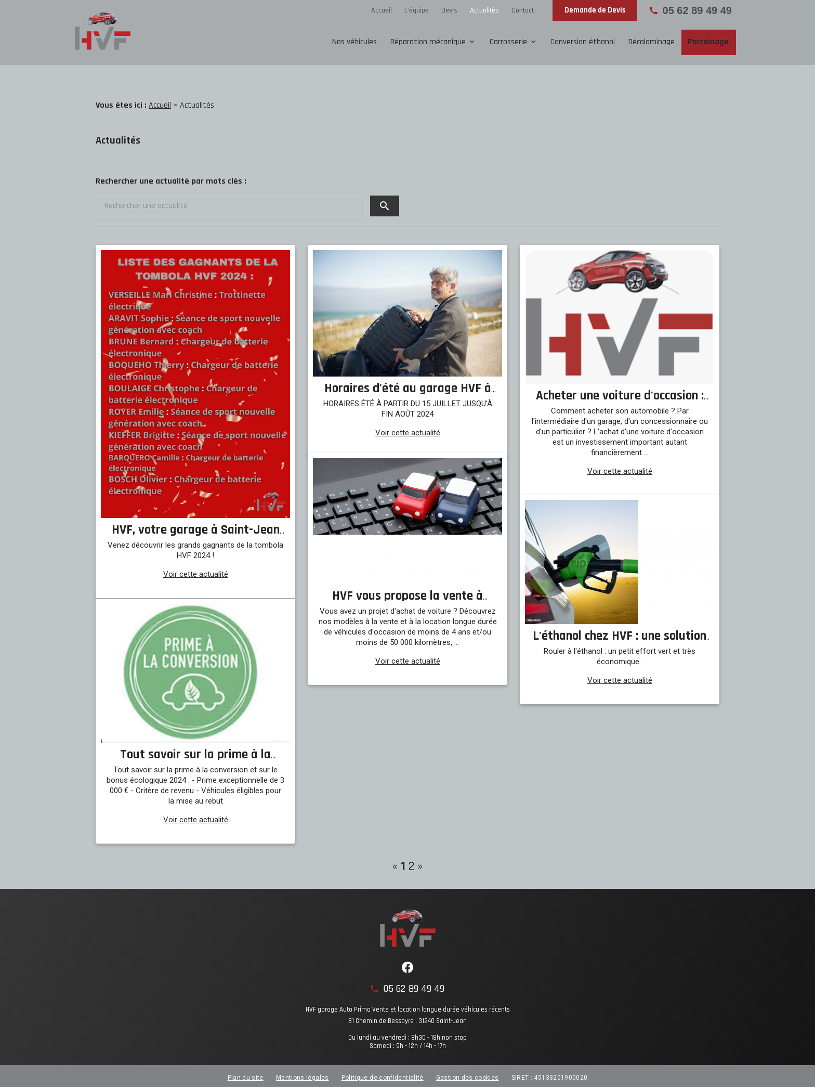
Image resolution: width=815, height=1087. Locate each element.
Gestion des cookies (467, 1074)
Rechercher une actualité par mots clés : (171, 177)
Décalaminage (651, 41)
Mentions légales (302, 1074)
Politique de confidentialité (382, 1074)
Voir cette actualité (195, 570)
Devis (449, 10)
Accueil (381, 10)
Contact (522, 10)
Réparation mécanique (428, 41)
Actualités (484, 10)
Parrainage (708, 41)
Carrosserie (508, 41)
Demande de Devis (594, 10)
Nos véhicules (354, 41)
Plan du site (246, 1074)
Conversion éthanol (582, 41)
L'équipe (416, 10)
